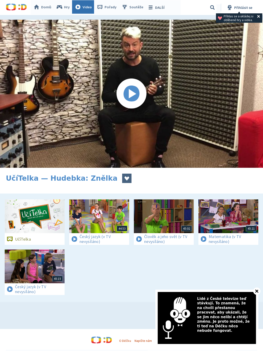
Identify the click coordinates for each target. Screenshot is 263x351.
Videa (84, 7)
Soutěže (134, 7)
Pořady (108, 7)
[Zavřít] (256, 291)
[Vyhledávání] (212, 7)
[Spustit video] (131, 94)
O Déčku (125, 341)
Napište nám (143, 341)
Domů (43, 7)
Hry (64, 7)
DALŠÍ (157, 7)
